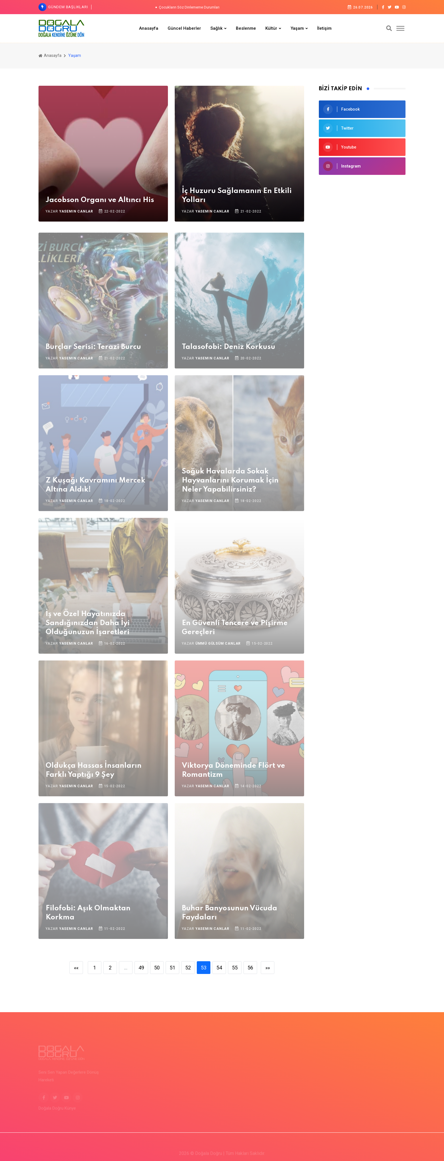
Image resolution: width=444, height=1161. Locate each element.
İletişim (324, 28)
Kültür (271, 28)
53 (203, 968)
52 (188, 968)
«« (76, 968)
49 (141, 968)
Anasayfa (148, 28)
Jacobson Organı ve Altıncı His (100, 200)
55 (235, 968)
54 (219, 968)
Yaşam (297, 28)
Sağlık (216, 28)
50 (157, 968)
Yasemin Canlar (76, 211)
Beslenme (246, 28)
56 (250, 968)
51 (172, 968)
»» (267, 968)
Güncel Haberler (184, 28)
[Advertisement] (362, 221)
